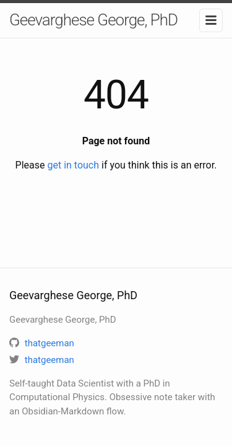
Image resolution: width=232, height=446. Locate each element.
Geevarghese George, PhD (93, 20)
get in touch (73, 165)
